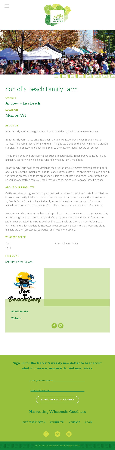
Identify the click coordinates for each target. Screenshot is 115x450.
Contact (74, 422)
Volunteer (57, 422)
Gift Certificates (33, 422)
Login (89, 422)
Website (16, 318)
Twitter (57, 434)
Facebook (54, 325)
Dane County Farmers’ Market (57, 15)
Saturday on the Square (18, 262)
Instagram (60, 325)
